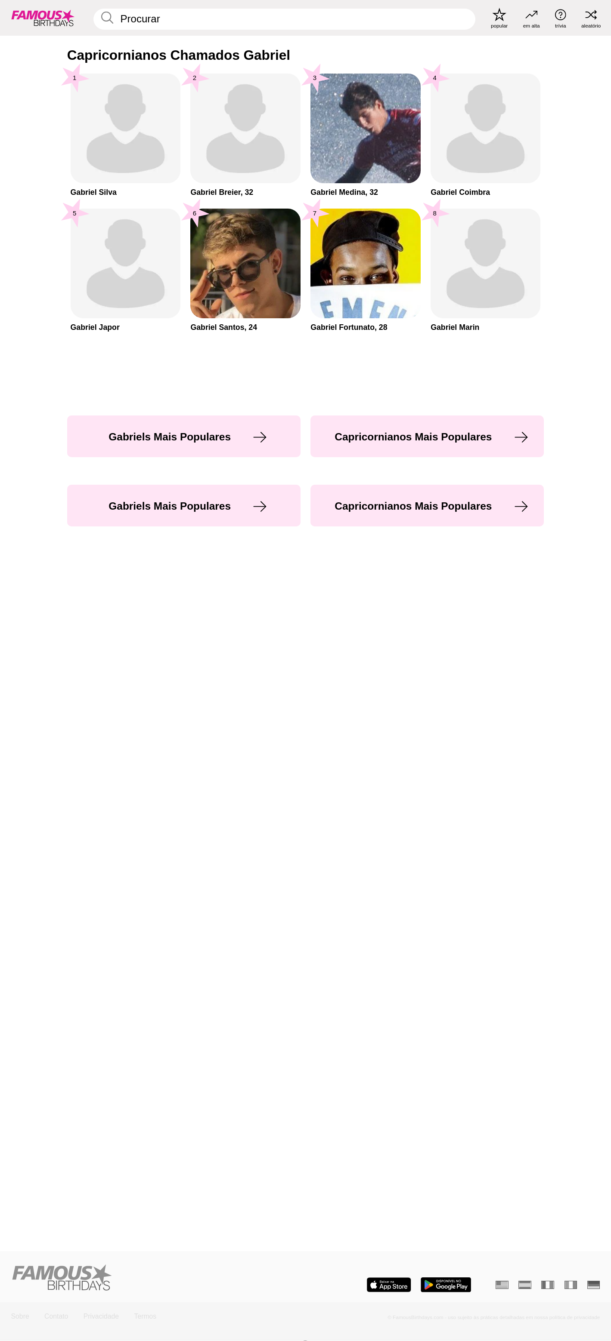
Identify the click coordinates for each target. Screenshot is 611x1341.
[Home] (156, 1278)
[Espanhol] (524, 1285)
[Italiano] (570, 1285)
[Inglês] (502, 1285)
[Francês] (547, 1285)
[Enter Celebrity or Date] (284, 19)
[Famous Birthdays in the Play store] (446, 1284)
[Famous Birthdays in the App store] (389, 1284)
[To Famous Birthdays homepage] (43, 18)
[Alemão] (593, 1285)
